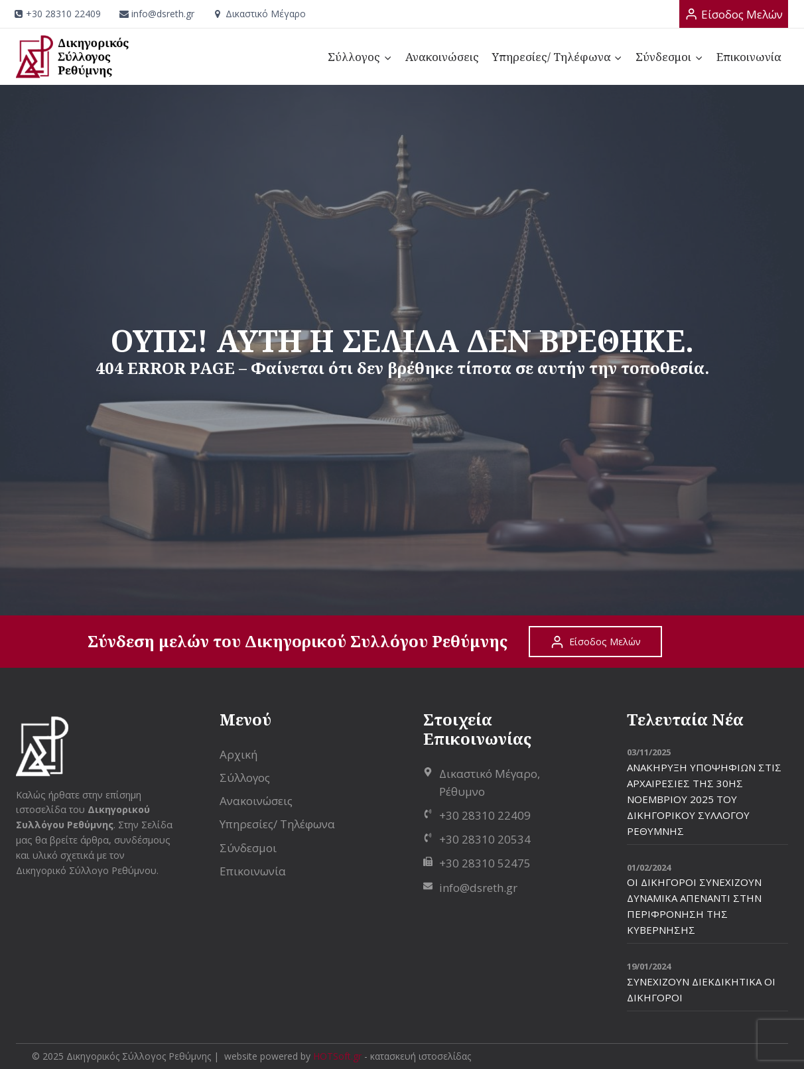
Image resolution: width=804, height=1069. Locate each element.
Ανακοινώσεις (442, 56)
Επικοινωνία (748, 56)
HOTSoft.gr (337, 1056)
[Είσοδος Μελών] (733, 14)
